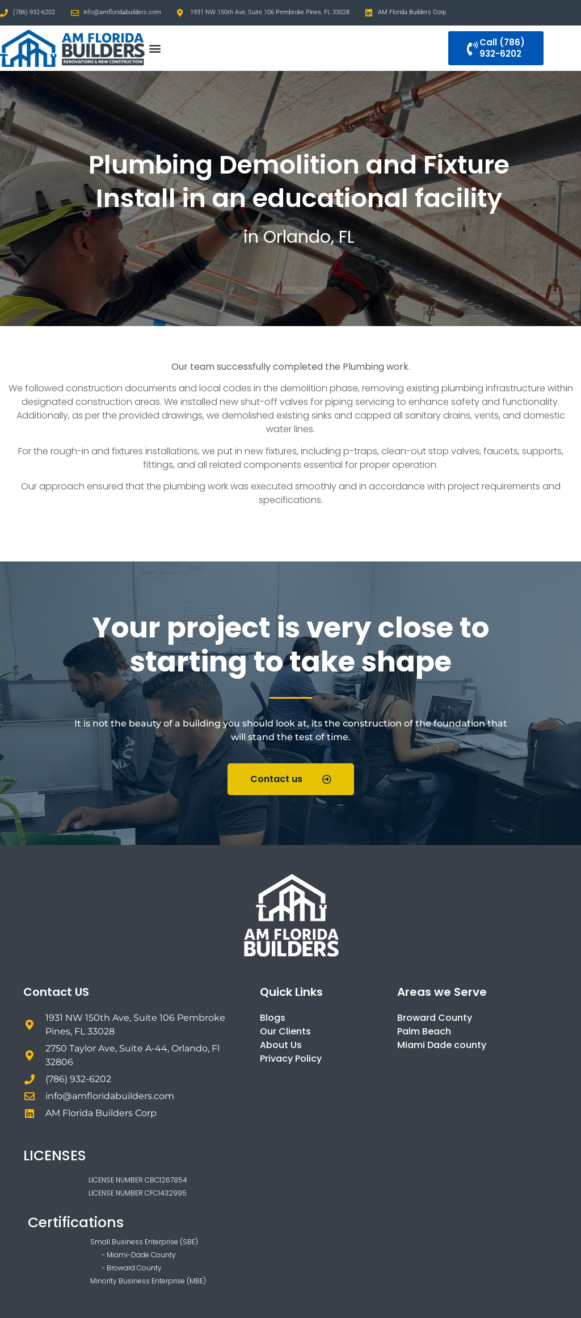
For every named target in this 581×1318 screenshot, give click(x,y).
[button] (154, 48)
